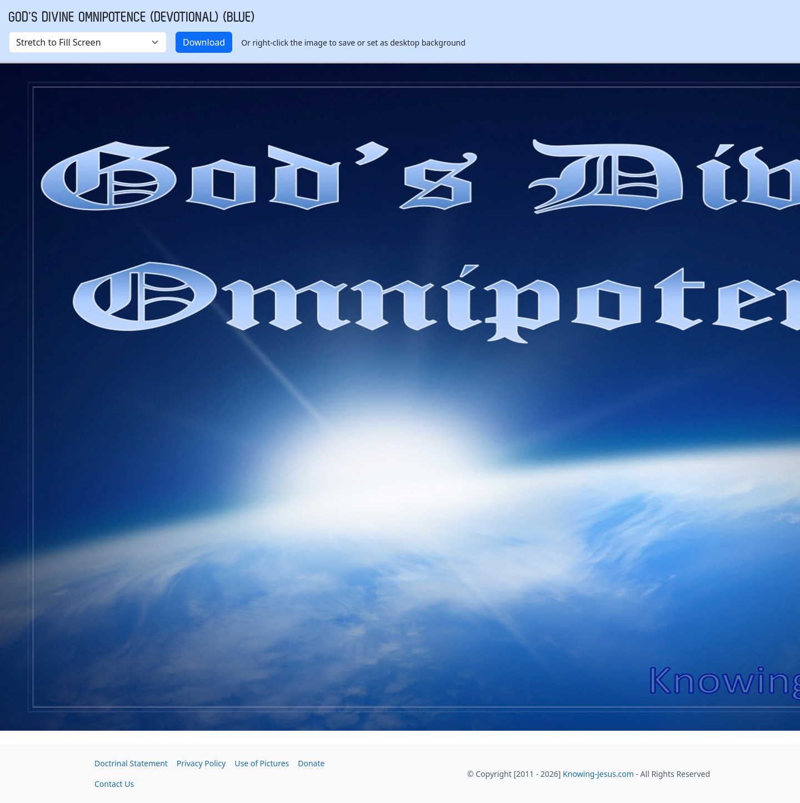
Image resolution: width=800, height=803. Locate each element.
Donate (311, 763)
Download (204, 42)
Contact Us (114, 784)
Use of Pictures (261, 763)
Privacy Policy (201, 763)
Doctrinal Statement (131, 763)
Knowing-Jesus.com (598, 774)
